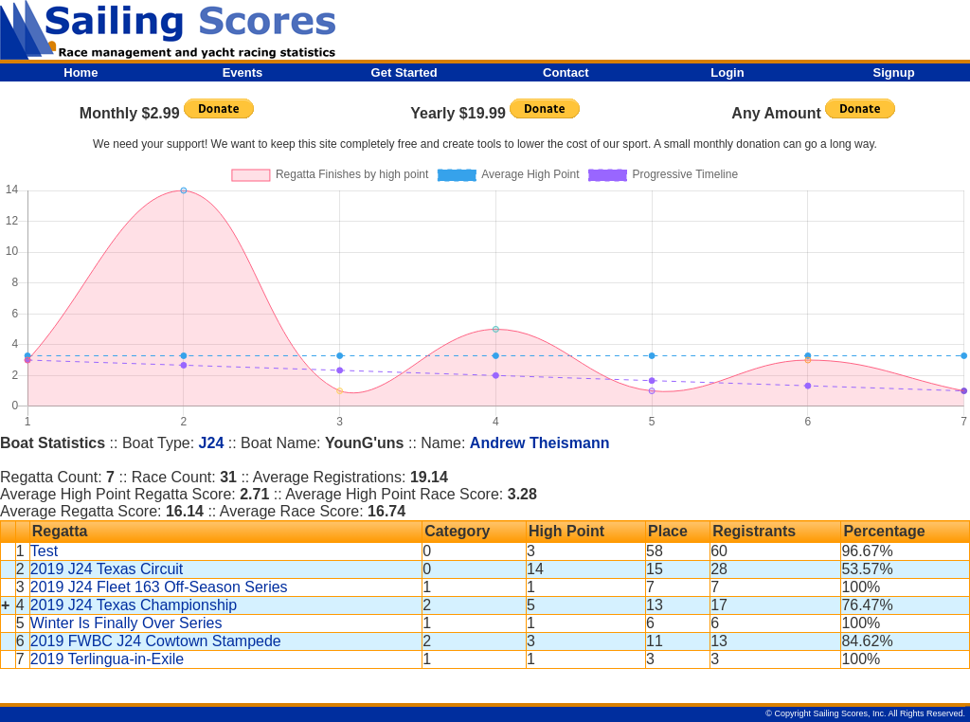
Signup (894, 72)
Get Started (404, 72)
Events (243, 72)
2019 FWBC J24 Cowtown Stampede (155, 641)
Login (727, 72)
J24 (212, 443)
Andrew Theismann (540, 443)
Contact (565, 72)
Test (44, 551)
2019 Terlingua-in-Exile (107, 659)
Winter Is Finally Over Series (126, 623)
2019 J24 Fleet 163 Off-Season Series (159, 587)
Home (80, 72)
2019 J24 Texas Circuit (107, 569)
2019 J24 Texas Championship (134, 605)
